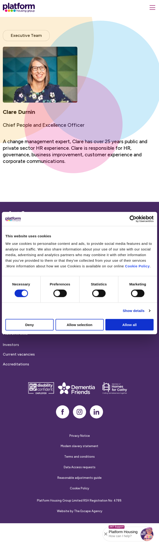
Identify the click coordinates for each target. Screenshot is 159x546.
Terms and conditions (79, 462)
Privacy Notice (79, 441)
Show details (134, 311)
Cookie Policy (137, 266)
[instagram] (79, 417)
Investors (11, 350)
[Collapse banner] (105, 534)
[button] (147, 534)
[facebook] (62, 417)
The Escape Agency (88, 517)
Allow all (129, 325)
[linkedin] (96, 417)
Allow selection (79, 325)
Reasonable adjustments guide (79, 483)
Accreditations (16, 370)
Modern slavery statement (79, 452)
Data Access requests (79, 473)
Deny (29, 325)
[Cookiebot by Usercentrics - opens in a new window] (133, 219)
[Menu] (152, 7)
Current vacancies (19, 360)
